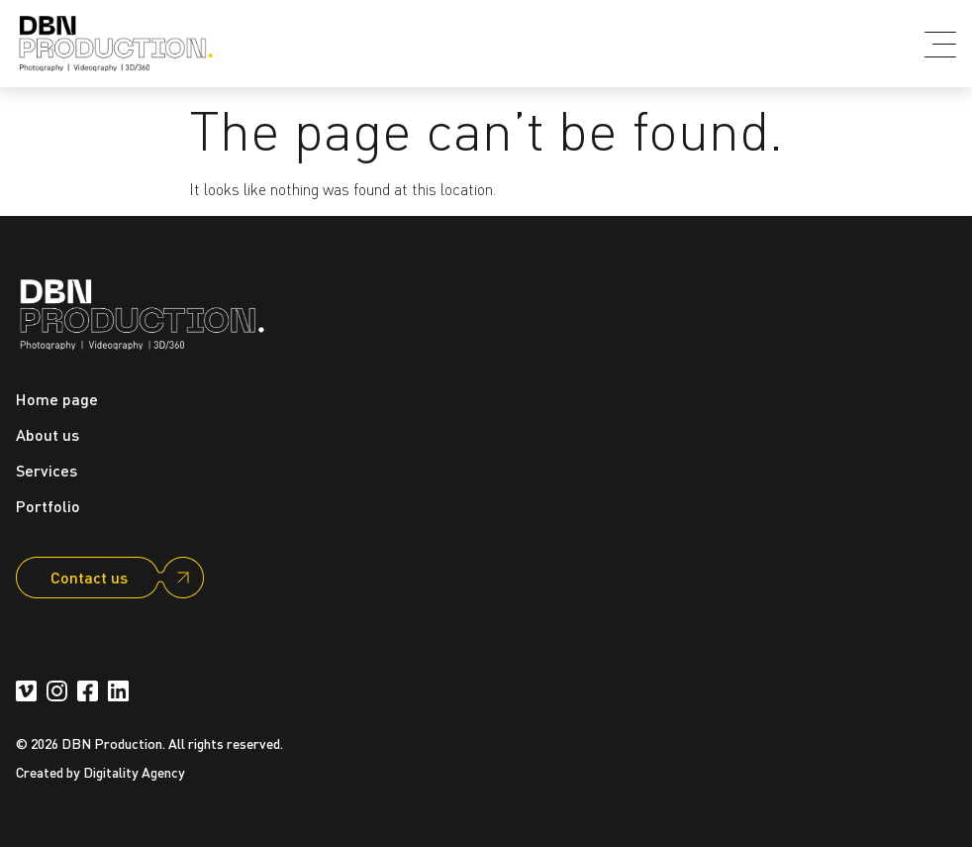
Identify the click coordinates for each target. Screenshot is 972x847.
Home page (57, 398)
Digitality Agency (134, 772)
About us (47, 434)
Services (46, 470)
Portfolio (48, 505)
